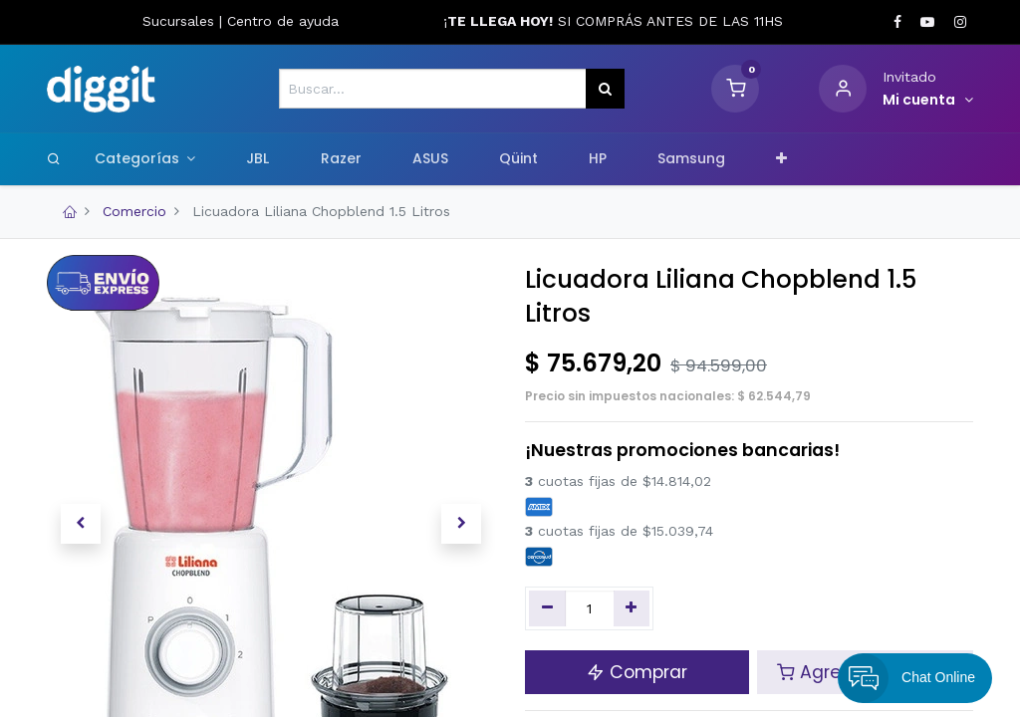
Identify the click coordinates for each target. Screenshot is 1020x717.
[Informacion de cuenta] (928, 101)
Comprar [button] (637, 672)
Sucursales (180, 21)
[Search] (54, 158)
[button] (782, 159)
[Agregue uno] (632, 608)
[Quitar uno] (547, 608)
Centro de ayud (279, 21)
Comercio (134, 211)
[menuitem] (258, 159)
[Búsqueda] (605, 89)
